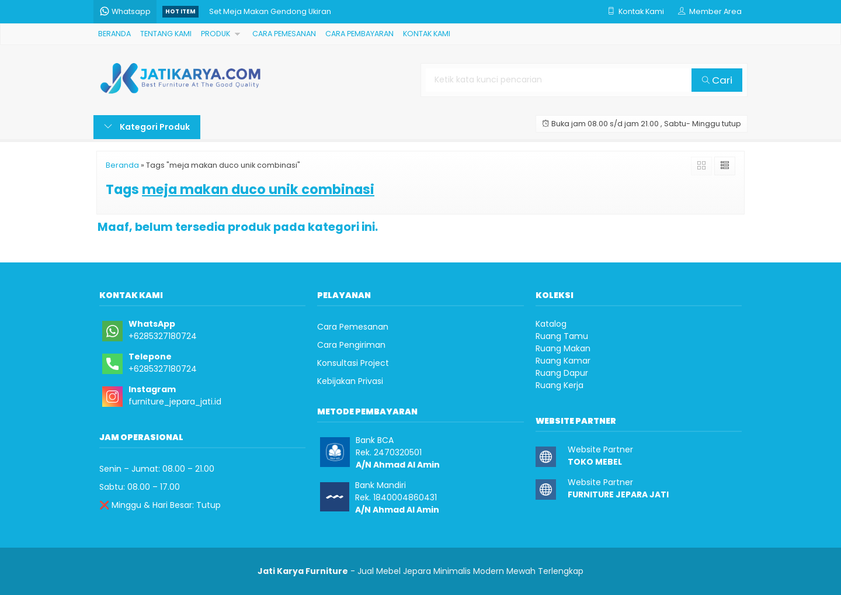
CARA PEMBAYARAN (359, 34)
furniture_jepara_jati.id (174, 401)
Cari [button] (717, 80)
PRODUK (215, 34)
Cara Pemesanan (352, 327)
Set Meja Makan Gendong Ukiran (270, 11)
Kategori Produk (147, 127)
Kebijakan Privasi (350, 381)
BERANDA (114, 34)
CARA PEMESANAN (284, 34)
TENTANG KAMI (166, 34)
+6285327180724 (162, 336)
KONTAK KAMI (426, 34)
